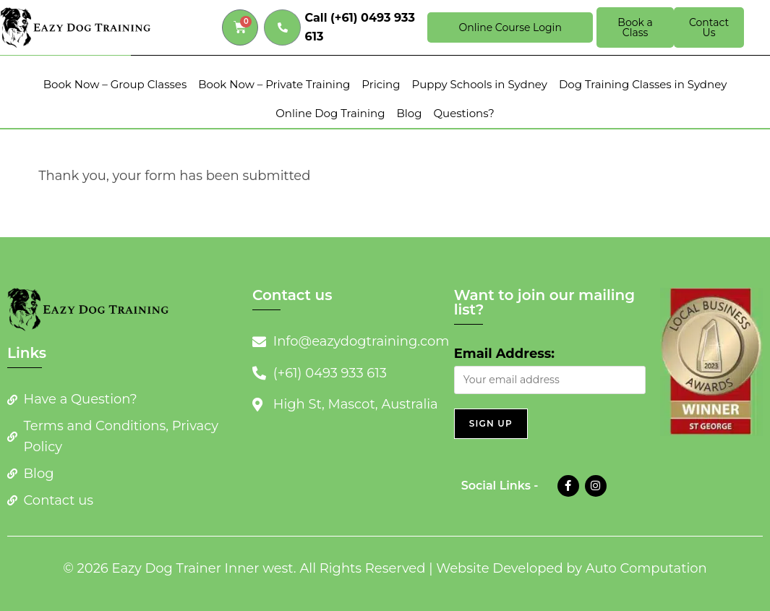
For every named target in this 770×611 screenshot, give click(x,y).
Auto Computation (646, 568)
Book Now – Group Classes (115, 84)
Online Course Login (509, 27)
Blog (409, 113)
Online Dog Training (330, 113)
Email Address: (504, 354)
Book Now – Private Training (274, 84)
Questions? (463, 113)
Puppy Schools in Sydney (479, 84)
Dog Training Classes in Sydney (643, 84)
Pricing (381, 84)
